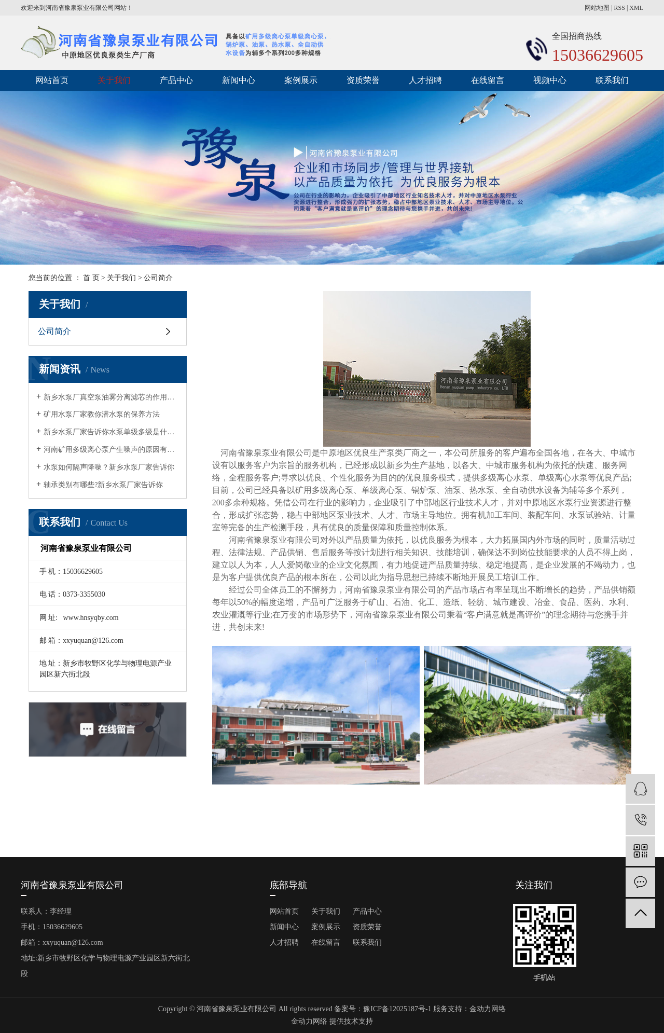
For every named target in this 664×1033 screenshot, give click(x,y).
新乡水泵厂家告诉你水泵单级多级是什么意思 (111, 432)
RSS (619, 7)
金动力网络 (487, 1009)
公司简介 (54, 331)
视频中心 (549, 80)
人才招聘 (425, 80)
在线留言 (487, 80)
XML (636, 7)
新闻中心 (238, 80)
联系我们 (612, 80)
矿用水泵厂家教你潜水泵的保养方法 (102, 414)
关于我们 (114, 80)
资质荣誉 (363, 80)
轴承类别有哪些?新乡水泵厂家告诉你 (103, 485)
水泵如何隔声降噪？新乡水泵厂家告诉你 (109, 467)
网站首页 (51, 80)
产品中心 (176, 80)
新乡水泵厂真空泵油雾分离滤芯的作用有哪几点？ (111, 397)
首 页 (91, 278)
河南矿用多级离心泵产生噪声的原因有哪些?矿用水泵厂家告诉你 (111, 449)
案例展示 (300, 80)
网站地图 (597, 7)
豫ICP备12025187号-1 (397, 1009)
